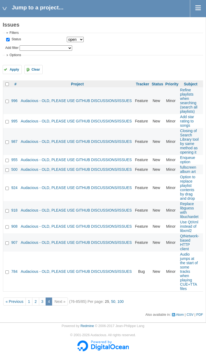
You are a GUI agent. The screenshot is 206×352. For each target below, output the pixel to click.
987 (14, 141)
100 (120, 301)
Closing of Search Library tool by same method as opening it (189, 141)
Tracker (142, 84)
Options (15, 55)
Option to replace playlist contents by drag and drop (187, 188)
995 (14, 121)
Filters (14, 33)
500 (14, 169)
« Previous (14, 301)
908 (14, 226)
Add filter (12, 48)
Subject (190, 84)
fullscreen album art (188, 169)
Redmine (87, 326)
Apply (14, 69)
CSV (190, 315)
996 (14, 101)
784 (14, 271)
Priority (171, 84)
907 (14, 242)
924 (14, 188)
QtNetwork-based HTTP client (189, 242)
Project (77, 84)
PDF (199, 315)
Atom (180, 315)
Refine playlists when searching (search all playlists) (188, 101)
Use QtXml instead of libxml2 (189, 226)
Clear (35, 69)
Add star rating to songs (187, 121)
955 (14, 160)
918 (14, 210)
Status (15, 39)
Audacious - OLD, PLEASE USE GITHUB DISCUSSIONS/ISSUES (76, 101)
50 (113, 301)
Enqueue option (187, 159)
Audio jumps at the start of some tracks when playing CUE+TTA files (189, 271)
